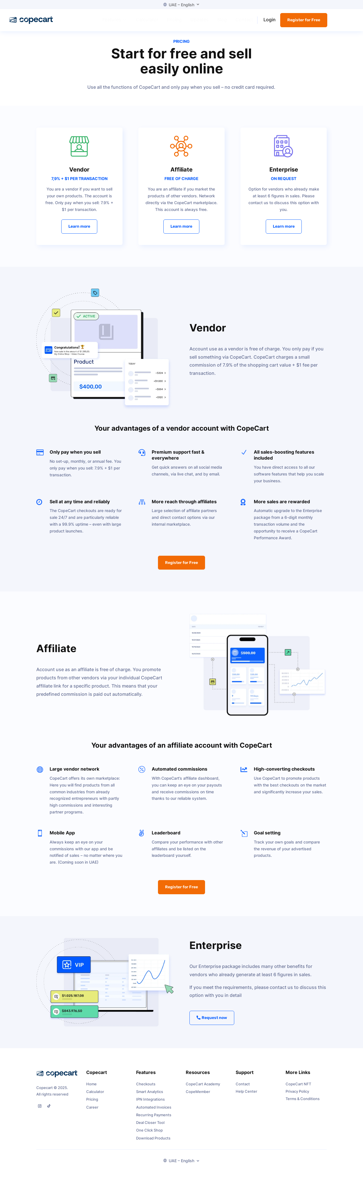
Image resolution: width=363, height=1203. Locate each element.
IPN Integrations (150, 1105)
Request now (214, 1024)
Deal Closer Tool (150, 1128)
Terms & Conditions (303, 1104)
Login (269, 19)
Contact (243, 1090)
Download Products (153, 1144)
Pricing (92, 1105)
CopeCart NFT (298, 1090)
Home (91, 1090)
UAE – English (178, 4)
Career (92, 1113)
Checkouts (145, 1090)
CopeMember (198, 1098)
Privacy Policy (297, 1097)
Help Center (246, 1097)
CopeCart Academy (203, 1090)
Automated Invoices (153, 1113)
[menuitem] (115, 19)
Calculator (95, 1098)
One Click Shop (149, 1136)
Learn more (79, 232)
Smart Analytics (149, 1098)
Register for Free (303, 20)
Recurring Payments (153, 1121)
